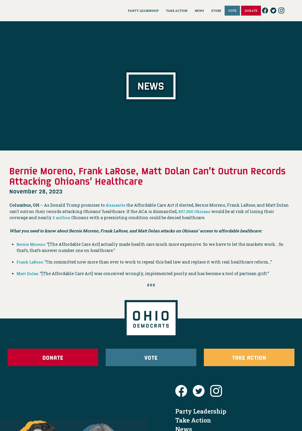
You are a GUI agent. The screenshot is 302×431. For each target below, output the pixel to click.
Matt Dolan (29, 273)
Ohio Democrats (47, 10)
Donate (53, 360)
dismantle (117, 205)
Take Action (249, 360)
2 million (62, 217)
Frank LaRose (31, 262)
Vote (151, 360)
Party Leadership (200, 416)
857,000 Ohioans (195, 211)
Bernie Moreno (33, 244)
